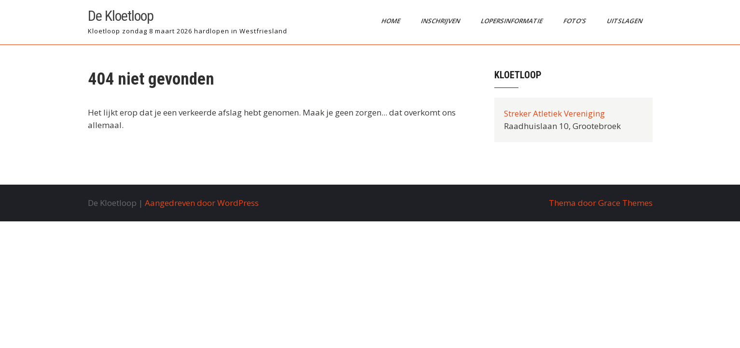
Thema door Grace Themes (601, 202)
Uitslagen (624, 20)
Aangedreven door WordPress (202, 202)
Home (391, 20)
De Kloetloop (121, 15)
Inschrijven (440, 20)
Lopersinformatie (512, 20)
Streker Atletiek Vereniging (554, 113)
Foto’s (575, 20)
